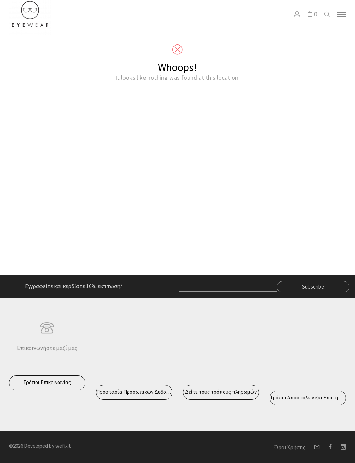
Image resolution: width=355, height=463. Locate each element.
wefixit (63, 446)
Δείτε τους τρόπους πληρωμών (221, 391)
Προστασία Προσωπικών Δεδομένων (134, 391)
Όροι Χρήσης (289, 447)
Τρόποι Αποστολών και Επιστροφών (308, 397)
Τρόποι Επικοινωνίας (47, 382)
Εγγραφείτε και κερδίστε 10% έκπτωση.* (74, 286)
